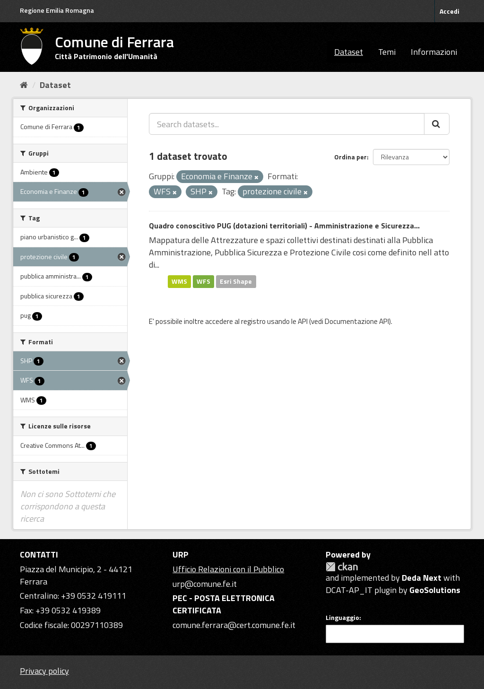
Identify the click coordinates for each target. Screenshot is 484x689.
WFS (203, 281)
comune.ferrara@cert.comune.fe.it (234, 625)
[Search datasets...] (286, 124)
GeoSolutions (434, 590)
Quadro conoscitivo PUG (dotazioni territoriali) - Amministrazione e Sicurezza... (284, 225)
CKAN (342, 567)
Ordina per (350, 157)
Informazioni (434, 51)
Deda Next (421, 577)
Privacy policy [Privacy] (44, 670)
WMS (179, 281)
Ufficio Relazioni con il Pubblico (228, 569)
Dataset (348, 51)
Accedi (449, 11)
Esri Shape (236, 281)
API (303, 321)
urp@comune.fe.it (205, 583)
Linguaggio (342, 617)
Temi (387, 51)
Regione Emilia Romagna (57, 10)
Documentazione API (357, 321)
